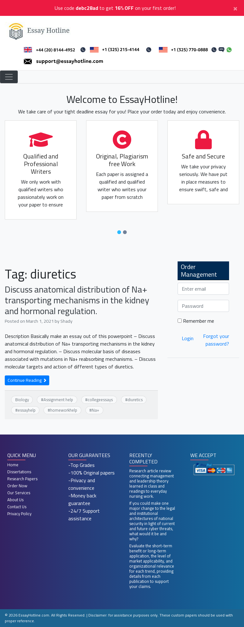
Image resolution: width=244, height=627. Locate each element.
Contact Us (16, 506)
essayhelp (27, 410)
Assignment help (58, 399)
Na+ (95, 410)
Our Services (18, 492)
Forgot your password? (216, 339)
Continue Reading (27, 380)
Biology (22, 399)
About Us (15, 499)
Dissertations (19, 471)
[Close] (235, 8)
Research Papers (22, 478)
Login (187, 338)
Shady (66, 321)
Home (12, 465)
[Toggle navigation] (9, 77)
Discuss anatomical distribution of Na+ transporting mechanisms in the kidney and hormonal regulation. (77, 300)
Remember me (196, 321)
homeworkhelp (63, 410)
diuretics (135, 399)
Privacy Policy (19, 513)
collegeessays (100, 399)
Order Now (17, 485)
